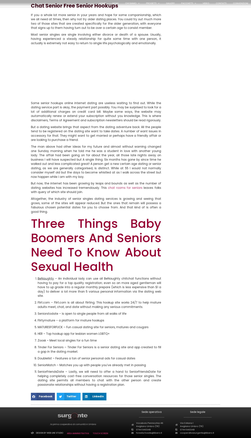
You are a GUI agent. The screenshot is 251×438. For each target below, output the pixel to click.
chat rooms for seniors (125, 188)
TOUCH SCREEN (100, 433)
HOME (102, 3)
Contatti (221, 3)
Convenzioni (240, 3)
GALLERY (170, 3)
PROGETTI (152, 3)
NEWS (115, 3)
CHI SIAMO (132, 3)
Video (206, 3)
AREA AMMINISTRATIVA (78, 433)
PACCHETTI (188, 3)
